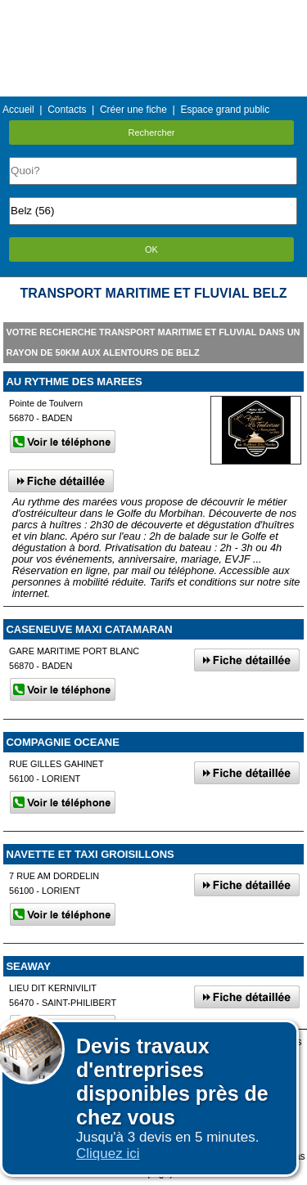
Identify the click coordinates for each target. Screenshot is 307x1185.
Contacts (66, 109)
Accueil (18, 109)
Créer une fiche (133, 109)
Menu (153, 12)
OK (151, 249)
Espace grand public (224, 109)
